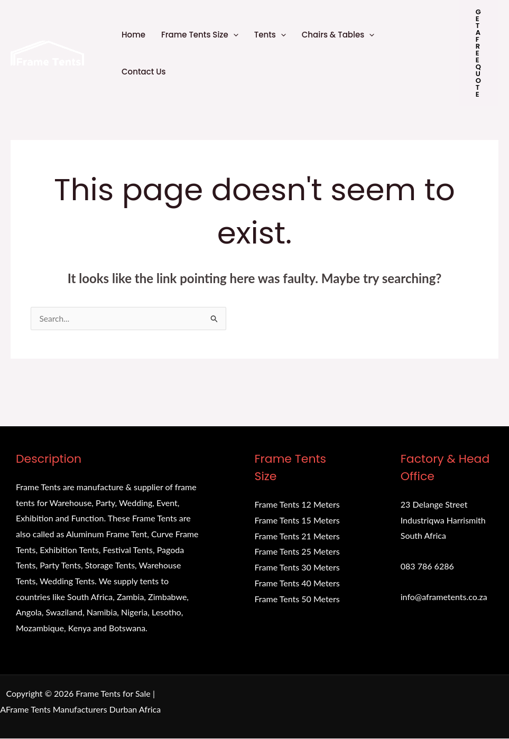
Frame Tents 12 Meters (297, 505)
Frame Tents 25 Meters (297, 552)
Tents (270, 34)
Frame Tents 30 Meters (297, 568)
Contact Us (144, 71)
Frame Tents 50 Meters (297, 599)
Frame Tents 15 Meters (297, 521)
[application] (233, 34)
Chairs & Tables (338, 34)
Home (133, 34)
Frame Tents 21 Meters (297, 536)
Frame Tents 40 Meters (297, 583)
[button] (478, 53)
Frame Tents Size (199, 34)
